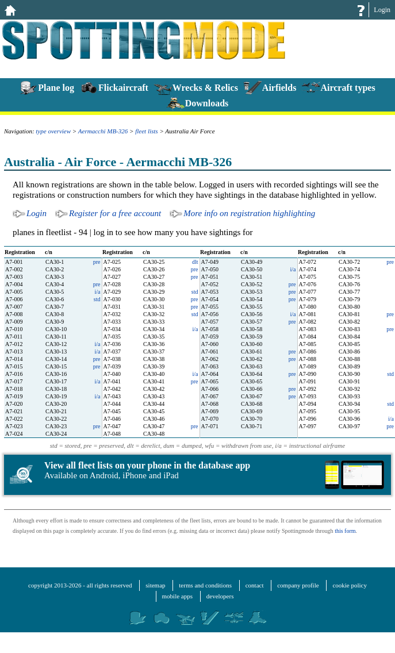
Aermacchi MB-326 (103, 131)
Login (382, 10)
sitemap (155, 585)
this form (345, 531)
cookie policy (349, 585)
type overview (53, 131)
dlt (195, 262)
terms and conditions (205, 585)
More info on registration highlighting (249, 213)
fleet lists (146, 131)
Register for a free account (115, 213)
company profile (298, 585)
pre (97, 262)
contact (255, 585)
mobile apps (177, 596)
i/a (293, 269)
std (194, 292)
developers (220, 596)
